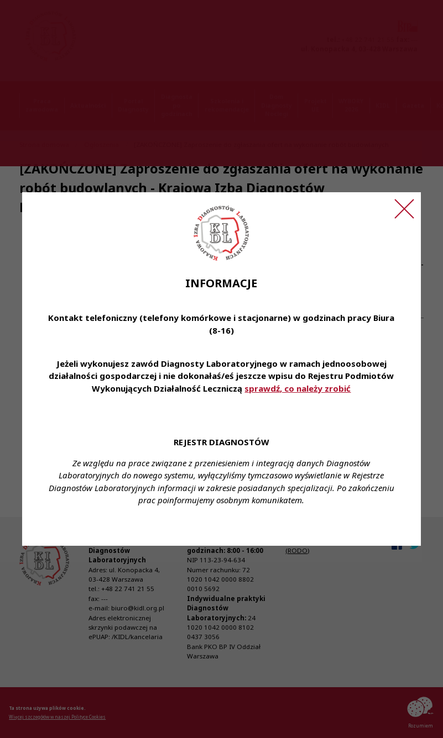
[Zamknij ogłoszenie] (404, 208)
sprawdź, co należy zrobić (297, 388)
